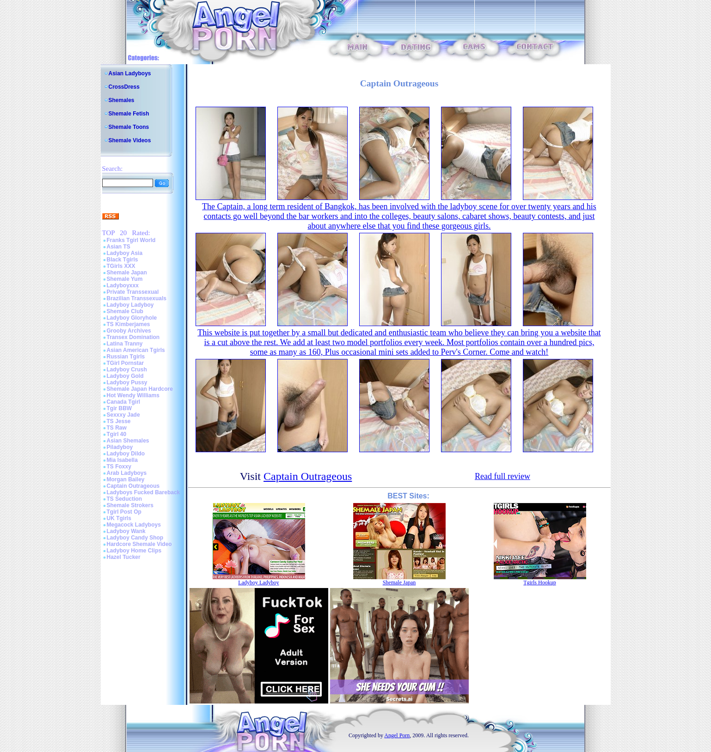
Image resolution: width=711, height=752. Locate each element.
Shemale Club (125, 311)
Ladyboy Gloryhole (132, 318)
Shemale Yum (125, 279)
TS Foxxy (119, 466)
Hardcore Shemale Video (139, 544)
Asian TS (118, 246)
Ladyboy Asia (125, 253)
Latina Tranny (125, 343)
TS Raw (117, 428)
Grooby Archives (129, 330)
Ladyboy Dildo (126, 453)
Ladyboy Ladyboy (130, 305)
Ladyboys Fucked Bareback (143, 492)
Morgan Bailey (126, 479)
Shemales (122, 100)
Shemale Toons (129, 127)
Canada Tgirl (124, 402)
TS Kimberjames (128, 324)
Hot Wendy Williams (133, 395)
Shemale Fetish (129, 113)
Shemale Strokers (130, 505)
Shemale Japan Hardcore (140, 389)
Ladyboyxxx (123, 285)
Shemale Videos (130, 140)
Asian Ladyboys (130, 73)
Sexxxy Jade (123, 415)
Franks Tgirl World (131, 240)
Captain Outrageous (133, 486)
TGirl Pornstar (125, 363)
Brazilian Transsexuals (136, 298)
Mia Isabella (122, 460)
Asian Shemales (128, 440)
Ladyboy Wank (126, 531)
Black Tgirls (122, 259)
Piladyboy (120, 447)
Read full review (502, 476)
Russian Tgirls (126, 356)
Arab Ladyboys (127, 473)
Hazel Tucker (124, 557)
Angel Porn (397, 735)
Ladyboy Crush (127, 369)
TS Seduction (124, 499)
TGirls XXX (121, 266)
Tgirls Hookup (539, 582)
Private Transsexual (133, 292)
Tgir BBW (119, 408)
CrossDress (124, 87)
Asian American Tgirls (136, 350)
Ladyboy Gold (125, 376)
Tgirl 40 (117, 434)
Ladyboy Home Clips (134, 550)
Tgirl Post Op (124, 512)
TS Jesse (119, 421)
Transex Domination (133, 337)
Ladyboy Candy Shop (135, 537)
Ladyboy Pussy (127, 382)
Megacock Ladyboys (134, 525)
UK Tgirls (119, 518)
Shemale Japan (127, 272)
